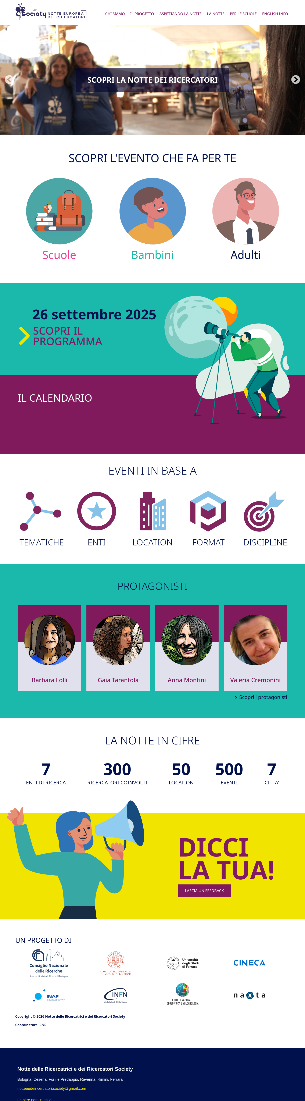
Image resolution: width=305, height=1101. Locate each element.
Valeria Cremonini (255, 680)
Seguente (296, 80)
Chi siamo (115, 13)
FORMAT (208, 519)
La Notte (215, 13)
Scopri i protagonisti (263, 696)
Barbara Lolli (50, 680)
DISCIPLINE (264, 519)
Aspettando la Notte (180, 13)
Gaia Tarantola (118, 680)
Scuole (59, 219)
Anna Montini (187, 680)
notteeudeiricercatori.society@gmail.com (51, 1088)
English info (275, 13)
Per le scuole (243, 13)
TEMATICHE (40, 519)
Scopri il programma (67, 335)
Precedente (9, 80)
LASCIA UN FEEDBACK (204, 890)
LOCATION (152, 519)
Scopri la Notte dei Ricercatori (152, 80)
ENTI (96, 519)
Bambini (152, 219)
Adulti (246, 219)
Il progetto (142, 13)
